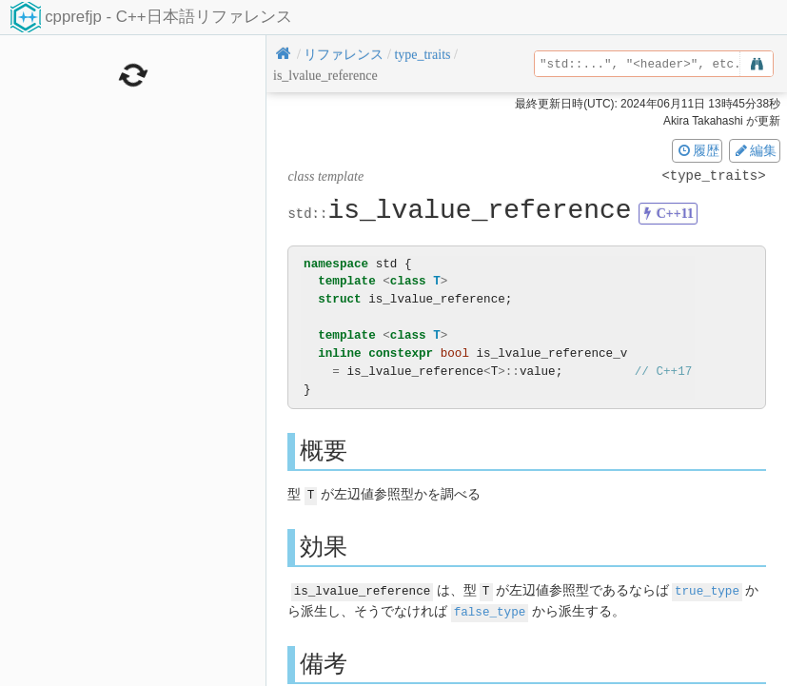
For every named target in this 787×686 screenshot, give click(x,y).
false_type (490, 609)
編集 (755, 150)
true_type (707, 589)
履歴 (697, 150)
